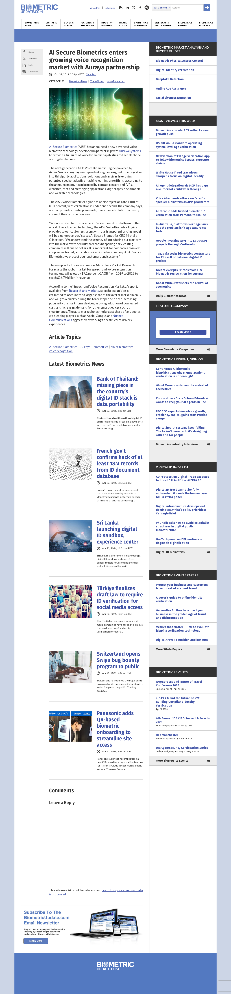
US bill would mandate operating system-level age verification (179, 144)
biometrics (101, 347)
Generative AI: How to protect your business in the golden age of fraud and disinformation (181, 614)
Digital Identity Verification (175, 70)
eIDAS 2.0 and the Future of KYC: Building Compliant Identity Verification (183, 703)
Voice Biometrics (116, 81)
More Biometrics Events (172, 760)
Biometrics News (32, 24)
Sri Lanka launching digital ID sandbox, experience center (117, 532)
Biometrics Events (185, 24)
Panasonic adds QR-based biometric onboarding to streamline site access (115, 729)
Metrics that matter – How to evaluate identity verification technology (182, 628)
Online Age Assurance (171, 88)
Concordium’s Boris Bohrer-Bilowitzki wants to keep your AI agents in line (182, 400)
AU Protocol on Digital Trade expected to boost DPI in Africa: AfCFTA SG (182, 478)
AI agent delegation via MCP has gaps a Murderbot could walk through (182, 187)
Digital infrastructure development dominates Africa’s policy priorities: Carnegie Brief (181, 509)
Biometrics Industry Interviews (177, 444)
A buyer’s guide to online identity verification (179, 599)
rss (120, 7)
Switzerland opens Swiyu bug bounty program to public (118, 660)
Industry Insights (107, 24)
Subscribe (110, 8)
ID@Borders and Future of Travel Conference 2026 (183, 685)
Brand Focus (123, 24)
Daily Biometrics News (171, 296)
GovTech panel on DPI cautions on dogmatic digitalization (179, 541)
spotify (146, 7)
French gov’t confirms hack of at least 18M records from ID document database (120, 463)
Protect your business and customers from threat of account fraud (182, 586)
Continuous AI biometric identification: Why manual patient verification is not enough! (180, 372)
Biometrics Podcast (206, 24)
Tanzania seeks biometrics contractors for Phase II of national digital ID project (183, 257)
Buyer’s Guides (69, 24)
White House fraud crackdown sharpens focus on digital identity (180, 174)
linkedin (127, 7)
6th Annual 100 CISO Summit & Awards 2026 (183, 722)
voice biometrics (122, 347)
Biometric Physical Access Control (179, 60)
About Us (95, 8)
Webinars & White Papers (163, 24)
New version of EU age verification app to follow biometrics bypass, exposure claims (183, 159)
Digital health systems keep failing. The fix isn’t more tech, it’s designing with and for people (181, 431)
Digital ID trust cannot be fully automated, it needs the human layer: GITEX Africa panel (182, 493)
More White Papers (169, 649)
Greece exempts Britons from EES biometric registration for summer (180, 271)
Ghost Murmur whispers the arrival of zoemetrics (182, 284)
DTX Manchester (183, 736)
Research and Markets (84, 291)
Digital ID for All (51, 24)
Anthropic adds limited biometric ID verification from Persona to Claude (181, 212)
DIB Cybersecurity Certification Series (183, 749)
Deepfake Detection (170, 79)
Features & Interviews (87, 24)
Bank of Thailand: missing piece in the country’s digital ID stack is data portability (117, 391)
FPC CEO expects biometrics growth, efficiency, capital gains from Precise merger (181, 415)
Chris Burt (91, 74)
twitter (133, 7)
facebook (140, 7)
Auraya (85, 347)
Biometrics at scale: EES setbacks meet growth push (183, 132)
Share (31, 52)
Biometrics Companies (141, 24)
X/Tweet (33, 58)
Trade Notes (97, 81)
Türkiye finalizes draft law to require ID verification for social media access (120, 597)
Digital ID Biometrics (170, 552)
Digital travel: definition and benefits (182, 640)
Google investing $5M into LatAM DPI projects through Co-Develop (181, 242)
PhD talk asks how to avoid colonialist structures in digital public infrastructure (182, 526)
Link (30, 65)
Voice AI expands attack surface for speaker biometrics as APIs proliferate (182, 200)
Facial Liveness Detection (173, 97)
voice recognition (61, 351)
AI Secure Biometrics (63, 147)
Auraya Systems (130, 151)
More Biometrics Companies (175, 349)
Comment (34, 71)
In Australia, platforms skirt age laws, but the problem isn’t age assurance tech (182, 227)
